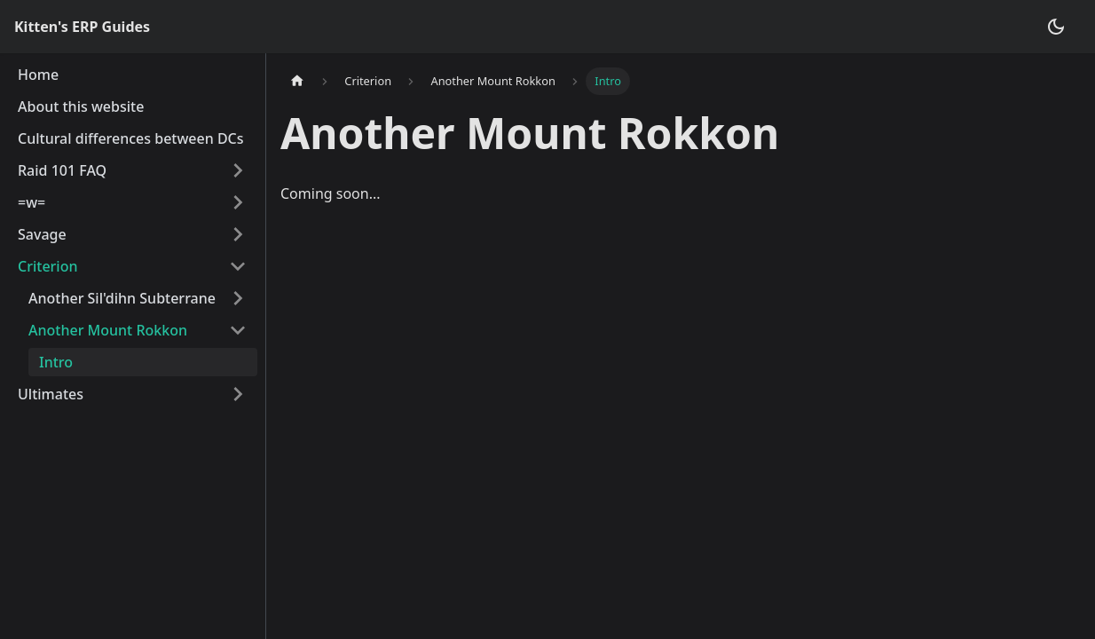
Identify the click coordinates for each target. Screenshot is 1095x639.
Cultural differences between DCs (131, 138)
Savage (42, 234)
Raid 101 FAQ (62, 170)
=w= (31, 202)
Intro (56, 362)
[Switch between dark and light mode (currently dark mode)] (1056, 26)
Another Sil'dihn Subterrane (122, 298)
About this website (81, 106)
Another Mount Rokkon (107, 330)
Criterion (47, 266)
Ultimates (50, 394)
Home (38, 74)
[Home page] (297, 81)
